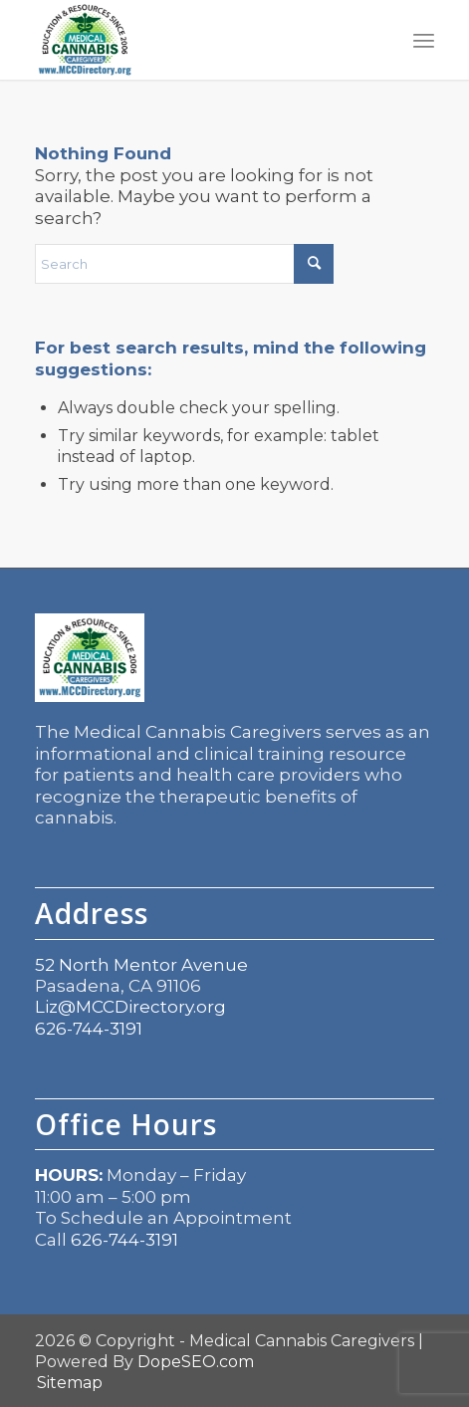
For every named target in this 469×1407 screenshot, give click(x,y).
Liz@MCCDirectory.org (130, 1007)
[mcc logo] (194, 40)
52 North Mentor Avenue (141, 965)
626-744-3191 (88, 1029)
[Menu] (423, 40)
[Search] (184, 264)
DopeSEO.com (195, 1361)
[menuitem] (423, 40)
